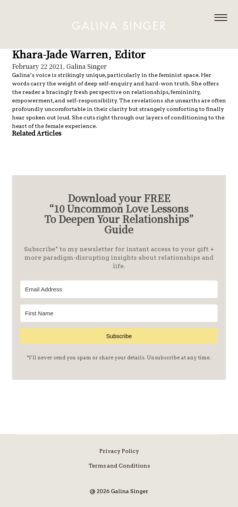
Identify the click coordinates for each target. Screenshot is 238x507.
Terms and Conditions (119, 466)
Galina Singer (119, 26)
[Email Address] (119, 289)
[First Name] (119, 313)
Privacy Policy (119, 451)
